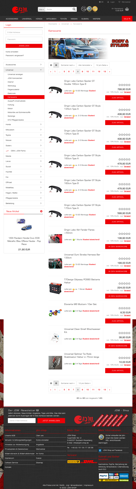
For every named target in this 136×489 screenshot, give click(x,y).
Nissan (74, 19)
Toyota (63, 19)
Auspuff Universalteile (16, 101)
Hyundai (9, 172)
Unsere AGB (10, 435)
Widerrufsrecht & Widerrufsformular (20, 453)
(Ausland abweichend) (91, 240)
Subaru (85, 19)
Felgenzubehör (13, 89)
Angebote (40, 444)
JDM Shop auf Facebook (112, 450)
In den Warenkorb (118, 247)
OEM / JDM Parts (16, 151)
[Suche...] (41, 9)
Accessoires (12, 19)
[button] (101, 2)
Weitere (96, 19)
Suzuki (8, 166)
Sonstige (11, 116)
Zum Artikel (118, 98)
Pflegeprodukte (12, 198)
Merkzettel (124, 2)
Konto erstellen (12, 52)
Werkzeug (12, 86)
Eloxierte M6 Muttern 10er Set (80, 304)
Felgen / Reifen (11, 193)
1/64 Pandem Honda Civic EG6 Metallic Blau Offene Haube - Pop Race (24, 241)
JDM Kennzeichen (15, 78)
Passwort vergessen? (15, 55)
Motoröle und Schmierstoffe (19, 112)
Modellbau (10, 187)
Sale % (127, 19)
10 (87, 71)
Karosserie (12, 97)
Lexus (8, 161)
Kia (7, 177)
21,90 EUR (24, 249)
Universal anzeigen (15, 74)
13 (104, 71)
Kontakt (8, 467)
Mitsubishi (51, 19)
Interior (11, 82)
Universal (27, 19)
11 (93, 71)
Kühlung (11, 105)
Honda (39, 19)
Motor (10, 108)
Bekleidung (10, 203)
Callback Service (11, 462)
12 (99, 71)
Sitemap (39, 462)
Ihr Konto (40, 453)
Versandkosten (76, 485)
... (59, 71)
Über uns (40, 435)
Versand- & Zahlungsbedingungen (18, 440)
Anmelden (24, 46)
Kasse (38, 458)
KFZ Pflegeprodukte (16, 120)
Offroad (9, 182)
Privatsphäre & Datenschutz (16, 449)
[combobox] (67, 65)
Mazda (8, 156)
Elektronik (12, 93)
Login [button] (111, 2)
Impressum (9, 458)
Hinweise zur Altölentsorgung (17, 444)
